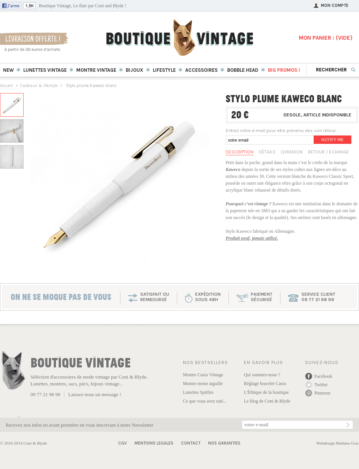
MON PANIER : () (326, 37)
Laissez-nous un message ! (94, 394)
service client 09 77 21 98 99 (318, 297)
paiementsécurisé (261, 297)
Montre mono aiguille (203, 383)
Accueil (6, 85)
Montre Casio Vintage (203, 374)
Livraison (292, 152)
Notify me (332, 139)
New (8, 70)
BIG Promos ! (284, 70)
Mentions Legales (154, 443)
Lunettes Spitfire (198, 392)
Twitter (320, 384)
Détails (267, 152)
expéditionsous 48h (208, 297)
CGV (122, 443)
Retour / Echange (328, 152)
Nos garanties (224, 443)
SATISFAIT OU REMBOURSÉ (154, 297)
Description (239, 152)
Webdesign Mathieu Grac (337, 443)
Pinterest (322, 393)
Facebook (323, 376)
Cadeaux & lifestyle (39, 85)
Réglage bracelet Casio (265, 383)
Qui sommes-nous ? (262, 374)
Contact (190, 443)
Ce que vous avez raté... (204, 401)
